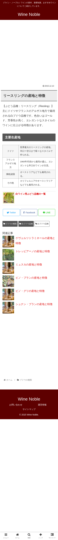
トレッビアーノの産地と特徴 (33, 251)
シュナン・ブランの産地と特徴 (34, 304)
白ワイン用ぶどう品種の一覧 (30, 193)
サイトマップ (29, 409)
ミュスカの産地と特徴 (29, 264)
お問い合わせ (15, 404)
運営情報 (42, 404)
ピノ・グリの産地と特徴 (30, 291)
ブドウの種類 (10, 224)
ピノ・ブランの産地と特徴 (31, 277)
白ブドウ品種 (26, 224)
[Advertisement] (29, 54)
